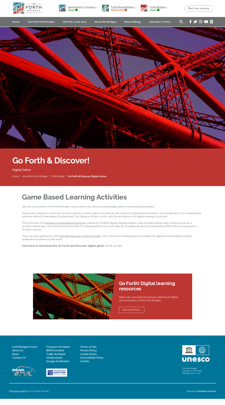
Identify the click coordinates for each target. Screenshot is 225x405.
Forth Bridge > (158, 7)
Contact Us (19, 363)
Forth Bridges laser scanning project (80, 239)
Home (16, 21)
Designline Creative (206, 397)
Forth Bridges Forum (24, 353)
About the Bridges (105, 21)
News (15, 360)
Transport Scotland (58, 353)
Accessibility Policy (92, 363)
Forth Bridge (57, 178)
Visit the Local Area (74, 21)
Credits (84, 367)
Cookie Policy (88, 360)
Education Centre (159, 21)
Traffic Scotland (55, 360)
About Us (17, 356)
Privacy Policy (88, 356)
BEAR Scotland (55, 356)
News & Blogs (133, 21)
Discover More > (131, 315)
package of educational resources (65, 226)
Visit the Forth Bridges (41, 21)
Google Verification (57, 367)
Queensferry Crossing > (82, 7)
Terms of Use (88, 353)
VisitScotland (54, 363)
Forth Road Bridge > (123, 7)
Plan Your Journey (198, 8)
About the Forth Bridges (35, 178)
